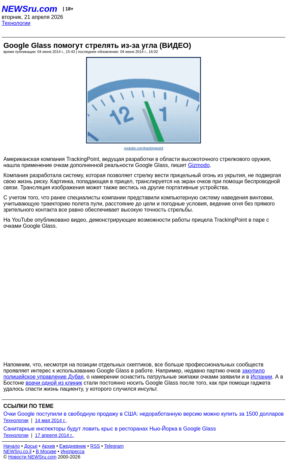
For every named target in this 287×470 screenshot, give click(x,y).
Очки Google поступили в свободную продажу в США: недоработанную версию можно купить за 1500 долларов (143, 414)
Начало (11, 446)
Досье (30, 446)
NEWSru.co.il (17, 451)
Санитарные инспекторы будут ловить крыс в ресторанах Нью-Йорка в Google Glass (109, 429)
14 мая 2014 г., (51, 420)
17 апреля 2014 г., (54, 435)
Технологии (16, 23)
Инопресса (73, 451)
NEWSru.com (29, 9)
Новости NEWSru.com (32, 457)
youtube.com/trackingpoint (143, 148)
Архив (48, 446)
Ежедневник (72, 446)
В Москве (46, 451)
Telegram (114, 446)
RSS (95, 446)
